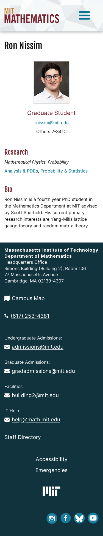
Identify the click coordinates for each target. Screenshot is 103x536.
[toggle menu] (84, 15)
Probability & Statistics (64, 171)
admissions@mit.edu (33, 346)
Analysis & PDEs (21, 171)
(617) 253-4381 (26, 316)
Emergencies (51, 470)
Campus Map (24, 298)
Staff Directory (22, 437)
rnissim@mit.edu (52, 122)
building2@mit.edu (31, 395)
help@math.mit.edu (32, 419)
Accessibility (52, 459)
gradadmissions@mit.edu (39, 371)
